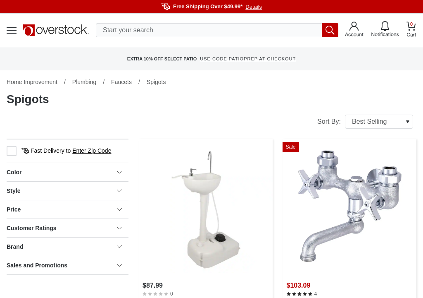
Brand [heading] (64, 246)
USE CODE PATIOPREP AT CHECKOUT (248, 58)
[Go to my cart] (411, 30)
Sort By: (365, 122)
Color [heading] (64, 172)
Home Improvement (32, 82)
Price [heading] (64, 209)
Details (253, 7)
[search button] (330, 30)
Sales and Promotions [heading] (64, 265)
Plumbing (84, 82)
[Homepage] (56, 30)
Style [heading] (64, 190)
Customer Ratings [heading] (64, 228)
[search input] (217, 30)
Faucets (121, 82)
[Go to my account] (354, 30)
